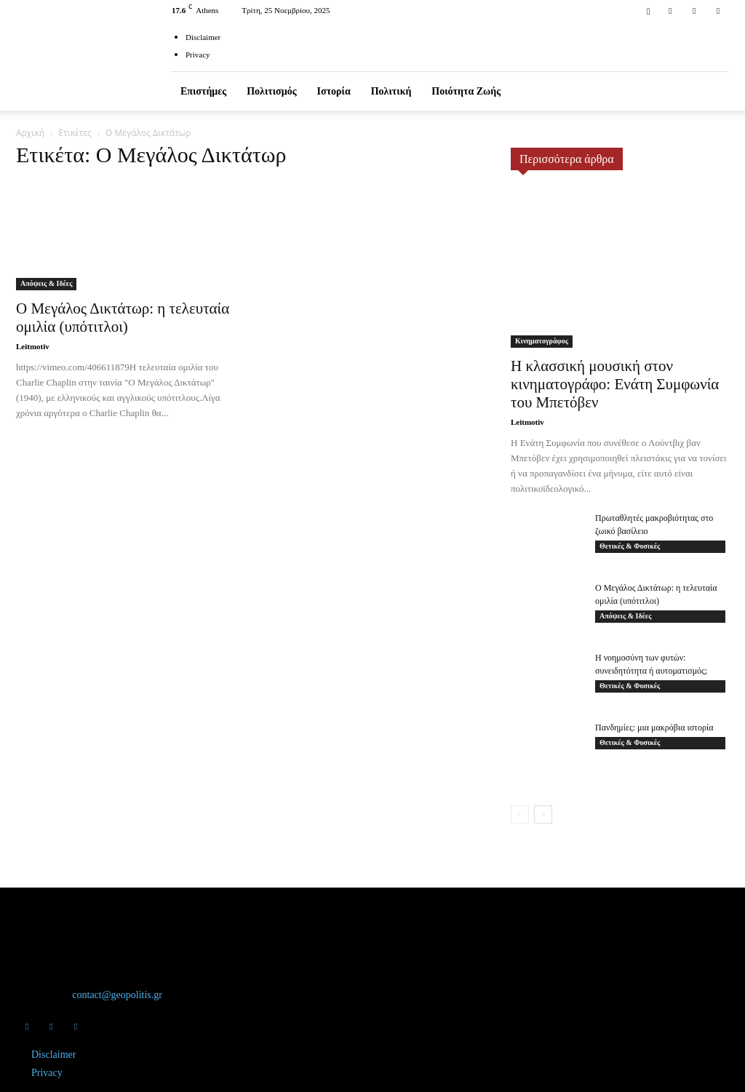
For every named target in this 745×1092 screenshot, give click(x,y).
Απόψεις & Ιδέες (46, 283)
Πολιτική (391, 91)
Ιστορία (334, 91)
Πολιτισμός (271, 91)
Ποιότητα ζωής (466, 91)
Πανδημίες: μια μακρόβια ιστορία (654, 727)
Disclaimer (203, 37)
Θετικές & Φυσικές (629, 546)
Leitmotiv (32, 346)
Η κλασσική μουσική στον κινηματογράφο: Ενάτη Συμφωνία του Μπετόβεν (615, 384)
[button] (648, 9)
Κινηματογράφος (541, 341)
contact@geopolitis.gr (117, 994)
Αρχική (30, 133)
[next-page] (543, 814)
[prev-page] (520, 814)
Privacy (198, 54)
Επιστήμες (203, 91)
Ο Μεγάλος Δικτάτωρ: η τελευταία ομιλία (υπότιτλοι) (122, 317)
